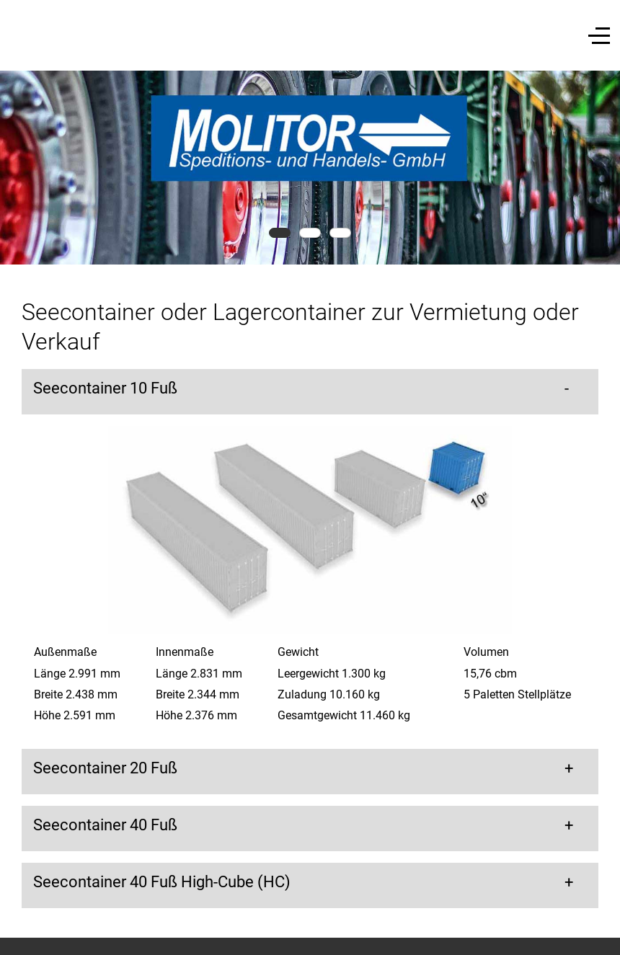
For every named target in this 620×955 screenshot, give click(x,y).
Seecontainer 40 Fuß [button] (105, 825)
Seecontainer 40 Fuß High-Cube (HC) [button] (162, 882)
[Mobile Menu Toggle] (19, 35)
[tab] (280, 233)
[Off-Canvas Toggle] (599, 35)
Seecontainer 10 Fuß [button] (105, 388)
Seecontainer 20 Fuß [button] (105, 768)
